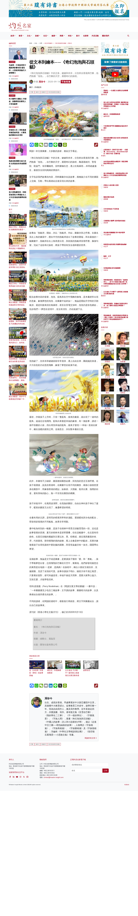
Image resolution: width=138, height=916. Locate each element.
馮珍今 (42, 81)
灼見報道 (12, 126)
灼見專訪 (12, 189)
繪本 (37, 92)
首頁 (30, 43)
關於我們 (105, 36)
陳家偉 (118, 298)
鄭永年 (118, 132)
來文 (117, 167)
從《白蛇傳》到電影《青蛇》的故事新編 (37, 856)
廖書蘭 (118, 199)
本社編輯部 (15, 76)
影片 (78, 36)
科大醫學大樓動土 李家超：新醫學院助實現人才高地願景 (18, 101)
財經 (37, 36)
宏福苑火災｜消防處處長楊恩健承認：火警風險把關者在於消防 (17, 132)
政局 (12, 36)
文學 (40, 43)
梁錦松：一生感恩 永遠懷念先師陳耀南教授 (121, 92)
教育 (20, 36)
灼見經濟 (12, 62)
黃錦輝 (118, 225)
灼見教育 (12, 95)
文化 (28, 36)
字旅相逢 (65, 81)
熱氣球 (44, 92)
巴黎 (32, 92)
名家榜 (85, 36)
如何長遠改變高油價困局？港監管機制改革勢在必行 (122, 163)
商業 (61, 36)
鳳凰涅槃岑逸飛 (121, 197)
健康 (53, 36)
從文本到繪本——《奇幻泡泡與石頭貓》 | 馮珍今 (58, 43)
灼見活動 (95, 36)
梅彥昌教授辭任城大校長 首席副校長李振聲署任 (18, 163)
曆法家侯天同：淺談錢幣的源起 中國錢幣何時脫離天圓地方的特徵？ (18, 248)
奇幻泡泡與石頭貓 (54, 92)
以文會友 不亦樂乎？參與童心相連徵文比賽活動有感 (73, 856)
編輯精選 (119, 96)
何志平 (118, 248)
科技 (69, 36)
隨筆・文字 (120, 256)
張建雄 (118, 189)
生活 (45, 36)
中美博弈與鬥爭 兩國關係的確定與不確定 (122, 128)
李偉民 (118, 156)
